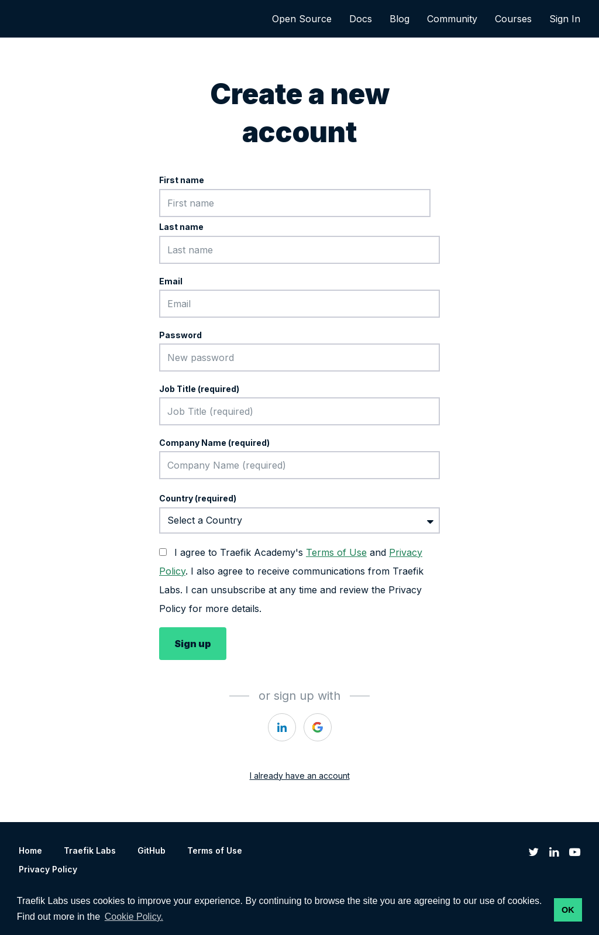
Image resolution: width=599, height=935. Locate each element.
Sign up (192, 643)
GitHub (151, 850)
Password (180, 335)
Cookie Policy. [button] (134, 917)
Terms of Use (336, 552)
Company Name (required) (214, 443)
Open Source (302, 19)
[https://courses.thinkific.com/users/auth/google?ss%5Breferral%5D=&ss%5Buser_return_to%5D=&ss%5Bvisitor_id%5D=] (318, 727)
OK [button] (568, 910)
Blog (399, 19)
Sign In (564, 19)
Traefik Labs (90, 850)
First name (181, 180)
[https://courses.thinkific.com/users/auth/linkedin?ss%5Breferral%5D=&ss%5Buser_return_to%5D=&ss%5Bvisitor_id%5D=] (282, 727)
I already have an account (300, 776)
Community (452, 19)
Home (30, 850)
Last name (181, 227)
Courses (513, 19)
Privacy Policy (48, 869)
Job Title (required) (199, 389)
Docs (360, 19)
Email (171, 281)
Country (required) (197, 498)
